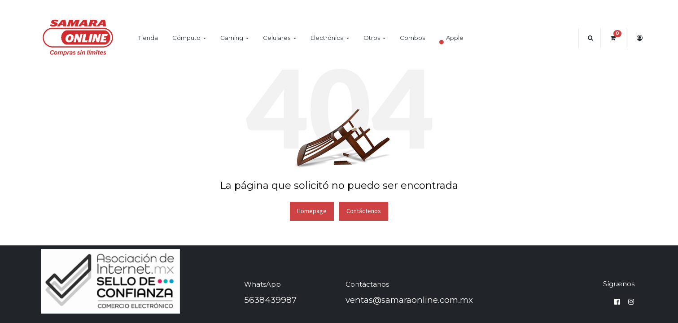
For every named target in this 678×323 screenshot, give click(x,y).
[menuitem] (148, 38)
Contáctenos (363, 211)
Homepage (312, 211)
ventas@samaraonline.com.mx (409, 300)
